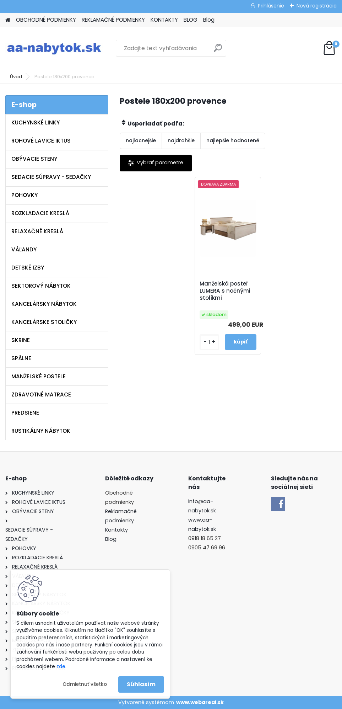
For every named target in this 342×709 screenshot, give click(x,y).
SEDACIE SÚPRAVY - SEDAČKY (51, 177)
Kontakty (116, 529)
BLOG (190, 19)
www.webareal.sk (200, 702)
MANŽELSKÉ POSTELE (38, 376)
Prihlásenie (271, 5)
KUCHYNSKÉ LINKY (35, 122)
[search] (218, 51)
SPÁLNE (21, 358)
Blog (209, 19)
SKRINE (20, 340)
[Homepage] (7, 20)
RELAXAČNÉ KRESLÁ (37, 231)
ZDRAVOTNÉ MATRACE (41, 394)
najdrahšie (181, 140)
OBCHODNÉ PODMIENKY (46, 19)
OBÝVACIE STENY (34, 158)
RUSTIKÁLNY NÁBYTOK (40, 431)
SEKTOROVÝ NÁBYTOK (41, 285)
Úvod (16, 76)
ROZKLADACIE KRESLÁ (40, 213)
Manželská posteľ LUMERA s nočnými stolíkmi (225, 291)
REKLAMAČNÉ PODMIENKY (113, 19)
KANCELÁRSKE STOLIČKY (44, 322)
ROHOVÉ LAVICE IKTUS (41, 140)
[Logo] (54, 48)
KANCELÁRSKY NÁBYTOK (44, 304)
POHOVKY (24, 195)
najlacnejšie (141, 140)
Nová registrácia (317, 5)
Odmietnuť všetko (85, 684)
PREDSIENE (25, 412)
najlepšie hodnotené (232, 140)
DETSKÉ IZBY (27, 267)
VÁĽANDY (24, 249)
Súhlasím (141, 684)
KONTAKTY (164, 19)
